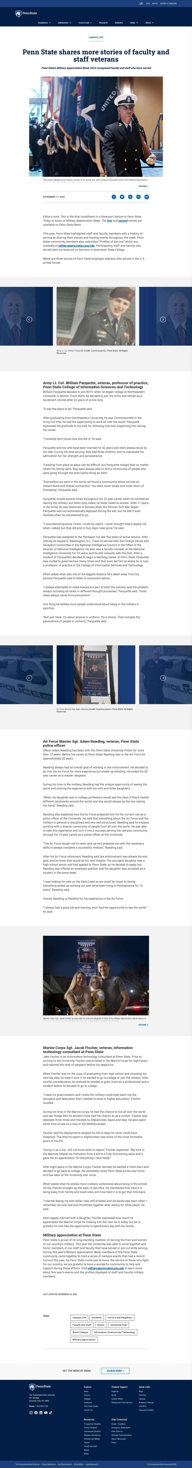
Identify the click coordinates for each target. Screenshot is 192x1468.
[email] (138, 197)
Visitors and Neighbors (120, 1317)
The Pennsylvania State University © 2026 (162, 1464)
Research (103, 22)
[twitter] (122, 197)
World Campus (80, 1332)
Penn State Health (91, 1406)
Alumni (101, 1325)
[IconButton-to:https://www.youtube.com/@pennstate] (46, 1413)
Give (148, 3)
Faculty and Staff (82, 1325)
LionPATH (142, 1406)
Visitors (87, 1442)
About (148, 22)
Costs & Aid (84, 22)
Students (97, 1317)
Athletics (119, 22)
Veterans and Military (92, 1439)
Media (86, 1454)
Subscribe (114, 1370)
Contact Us (88, 1410)
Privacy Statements (49, 1464)
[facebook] (114, 197)
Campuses (88, 1402)
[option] (96, 321)
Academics (43, 22)
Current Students (90, 1427)
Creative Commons (93, 182)
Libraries (142, 1399)
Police (113, 1442)
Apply (155, 3)
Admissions (63, 22)
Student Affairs (117, 1399)
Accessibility (78, 1464)
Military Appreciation (84, 1339)
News (132, 22)
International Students (92, 1431)
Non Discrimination (65, 1464)
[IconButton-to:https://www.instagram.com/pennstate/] (31, 1413)
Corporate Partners (146, 1410)
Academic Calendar (146, 1402)
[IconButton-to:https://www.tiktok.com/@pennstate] (51, 1413)
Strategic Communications (121, 1435)
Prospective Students (92, 1424)
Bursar (113, 1395)
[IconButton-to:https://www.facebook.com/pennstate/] (36, 1413)
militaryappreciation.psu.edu (76, 245)
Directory (142, 1395)
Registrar (114, 1391)
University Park (119, 1325)
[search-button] (141, 3)
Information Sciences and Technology (114, 1332)
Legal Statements (92, 1464)
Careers (87, 1395)
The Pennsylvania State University (27, 1464)
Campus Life (96, 37)
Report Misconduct (118, 1439)
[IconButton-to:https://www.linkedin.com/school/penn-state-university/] (41, 1413)
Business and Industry (92, 1435)
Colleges (87, 1399)
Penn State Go (117, 1431)
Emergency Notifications (120, 1427)
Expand (143, 186)
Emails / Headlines (118, 1424)
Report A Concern (168, 3)
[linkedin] (130, 197)
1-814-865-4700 (41, 1406)
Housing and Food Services (121, 1402)
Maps (141, 1391)
